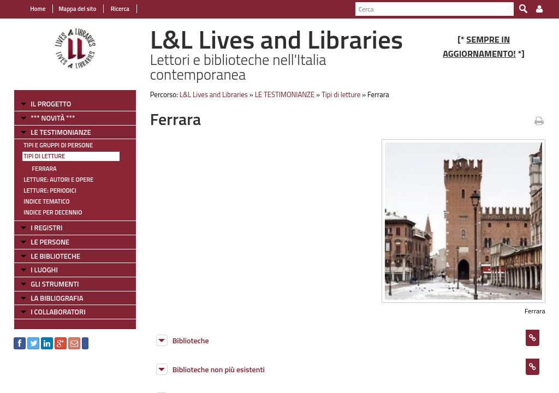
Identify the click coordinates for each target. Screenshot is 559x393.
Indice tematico (46, 201)
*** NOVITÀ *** (53, 117)
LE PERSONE (50, 241)
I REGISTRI (46, 227)
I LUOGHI (44, 269)
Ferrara (44, 168)
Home (37, 8)
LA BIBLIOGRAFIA (57, 298)
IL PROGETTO (51, 103)
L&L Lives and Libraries (214, 94)
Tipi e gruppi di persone (58, 145)
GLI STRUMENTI (55, 283)
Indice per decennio (52, 212)
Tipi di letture (44, 156)
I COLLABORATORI (58, 311)
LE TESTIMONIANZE (61, 132)
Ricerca (119, 8)
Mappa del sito (77, 8)
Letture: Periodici (49, 190)
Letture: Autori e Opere (58, 179)
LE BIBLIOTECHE (55, 256)
